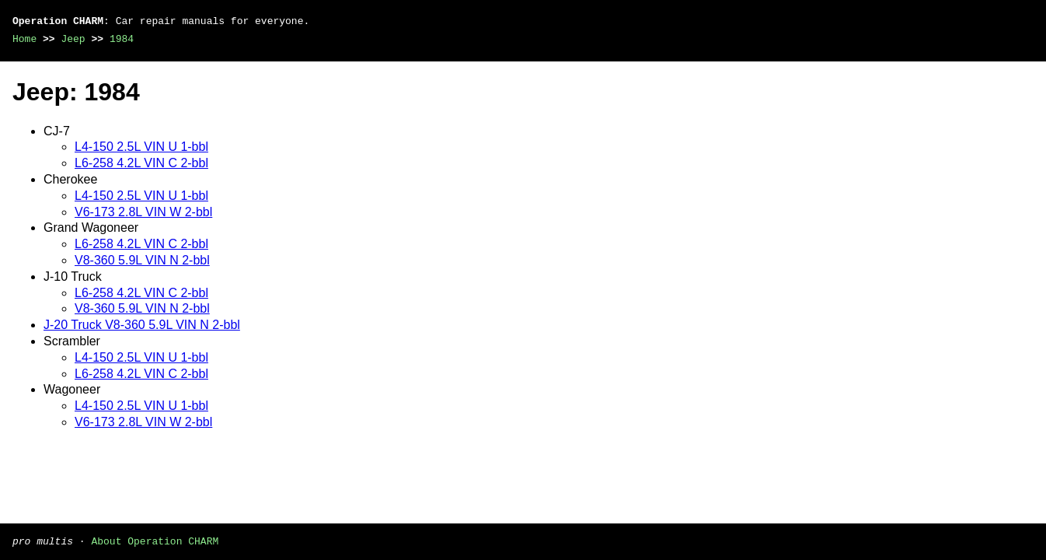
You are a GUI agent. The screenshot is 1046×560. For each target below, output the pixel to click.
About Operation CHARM (154, 541)
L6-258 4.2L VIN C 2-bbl (141, 163)
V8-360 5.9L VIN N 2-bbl (142, 260)
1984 (122, 39)
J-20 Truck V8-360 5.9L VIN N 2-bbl (142, 324)
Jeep (73, 39)
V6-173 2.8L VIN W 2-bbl (143, 212)
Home (24, 39)
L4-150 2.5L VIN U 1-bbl (141, 146)
